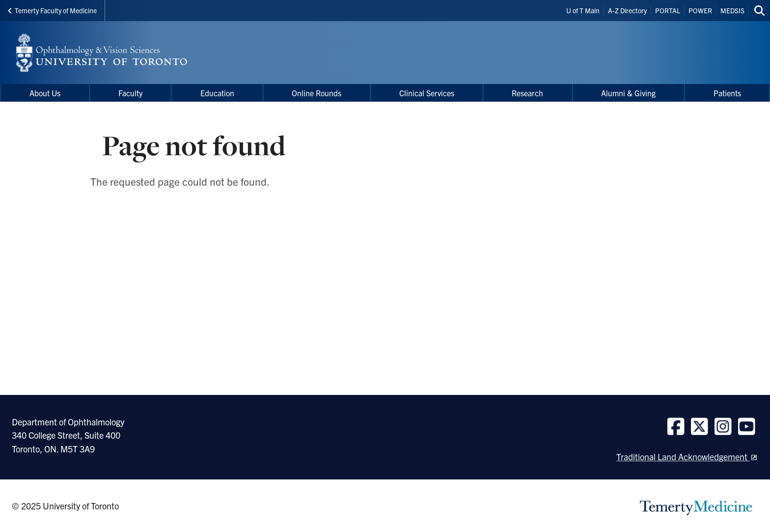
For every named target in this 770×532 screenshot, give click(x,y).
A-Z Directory (627, 10)
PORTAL (667, 10)
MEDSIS (732, 10)
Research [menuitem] (527, 93)
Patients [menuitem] (727, 93)
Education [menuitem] (217, 93)
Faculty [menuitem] (130, 93)
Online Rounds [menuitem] (316, 93)
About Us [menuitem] (44, 93)
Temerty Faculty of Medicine (52, 10)
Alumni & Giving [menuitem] (628, 93)
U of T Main (583, 10)
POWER (700, 10)
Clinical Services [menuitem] (426, 93)
